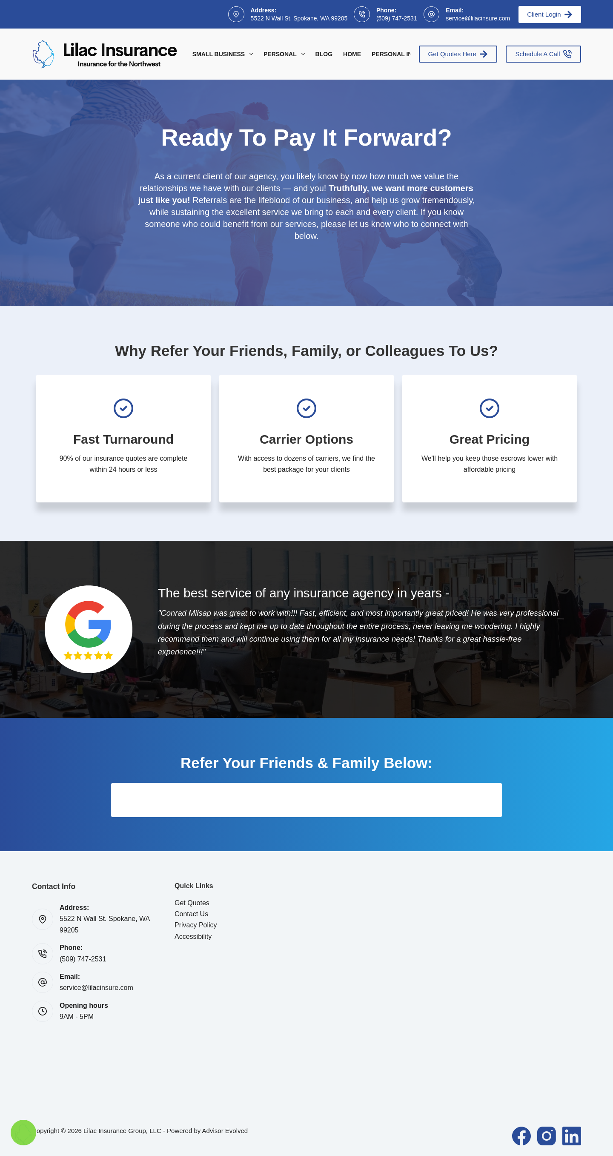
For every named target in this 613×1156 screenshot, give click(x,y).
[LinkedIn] (571, 1136)
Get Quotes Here (458, 54)
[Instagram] (546, 1136)
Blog (323, 54)
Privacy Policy (196, 925)
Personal (286, 54)
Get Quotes (192, 902)
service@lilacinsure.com (478, 18)
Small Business (224, 54)
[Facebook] (521, 1136)
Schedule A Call (543, 54)
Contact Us (191, 914)
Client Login (550, 14)
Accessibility (193, 936)
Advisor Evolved (225, 1130)
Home (352, 54)
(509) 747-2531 (396, 18)
